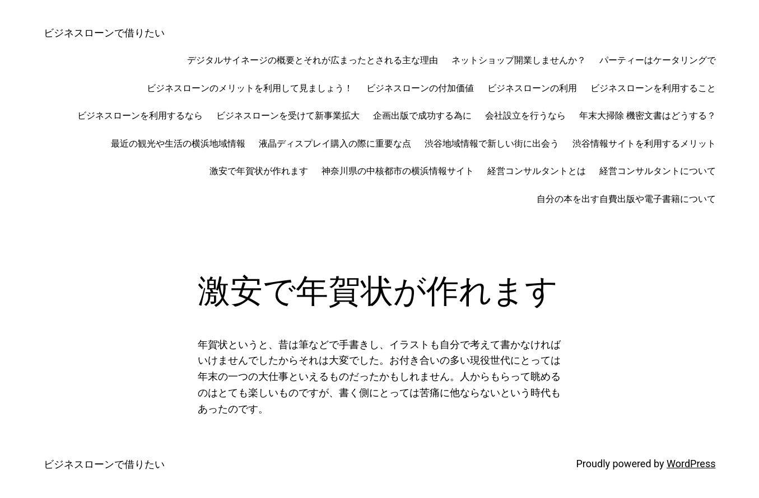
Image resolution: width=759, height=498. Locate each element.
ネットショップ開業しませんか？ (518, 60)
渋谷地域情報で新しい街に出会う (492, 143)
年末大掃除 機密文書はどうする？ (647, 115)
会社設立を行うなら (525, 115)
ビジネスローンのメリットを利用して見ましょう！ (250, 88)
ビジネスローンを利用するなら (140, 115)
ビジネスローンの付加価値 (420, 88)
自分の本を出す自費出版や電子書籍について (626, 199)
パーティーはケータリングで (657, 60)
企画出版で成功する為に (422, 115)
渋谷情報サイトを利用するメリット (644, 143)
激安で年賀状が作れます (258, 171)
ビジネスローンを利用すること (653, 88)
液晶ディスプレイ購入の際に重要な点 (335, 143)
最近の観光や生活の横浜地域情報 (178, 143)
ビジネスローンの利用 (532, 88)
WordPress (691, 463)
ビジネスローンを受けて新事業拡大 (288, 115)
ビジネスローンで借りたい (104, 33)
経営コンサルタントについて (657, 171)
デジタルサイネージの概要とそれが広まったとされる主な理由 (312, 60)
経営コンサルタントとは (536, 171)
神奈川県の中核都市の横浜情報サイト (398, 171)
